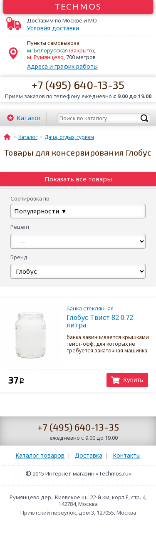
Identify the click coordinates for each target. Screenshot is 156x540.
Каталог (29, 118)
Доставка (88, 455)
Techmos (78, 6)
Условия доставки (53, 28)
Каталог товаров (39, 455)
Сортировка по (30, 198)
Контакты (127, 455)
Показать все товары (78, 179)
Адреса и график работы (62, 66)
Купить (133, 379)
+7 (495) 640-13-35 (78, 84)
